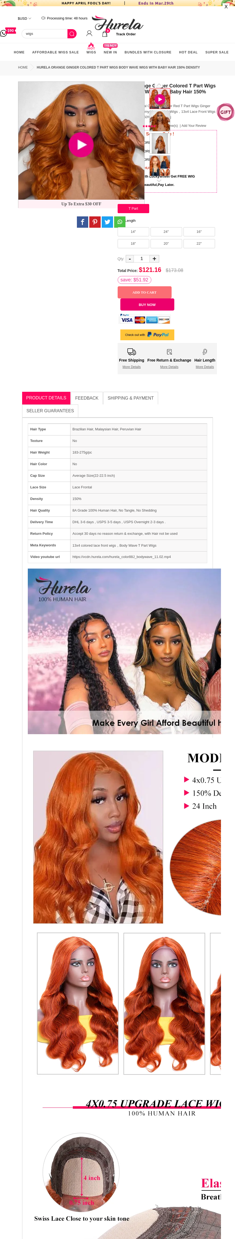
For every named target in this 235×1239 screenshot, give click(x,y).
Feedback (86, 398)
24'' (166, 232)
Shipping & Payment (131, 398)
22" (199, 243)
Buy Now (147, 305)
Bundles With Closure (148, 52)
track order (126, 34)
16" (199, 232)
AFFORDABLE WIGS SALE (55, 52)
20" (166, 243)
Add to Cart (144, 292)
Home (19, 52)
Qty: (121, 259)
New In (110, 50)
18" (133, 243)
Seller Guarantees (50, 411)
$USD (22, 18)
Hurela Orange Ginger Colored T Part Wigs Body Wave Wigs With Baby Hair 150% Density (118, 67)
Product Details (46, 398)
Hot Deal (188, 52)
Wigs (91, 50)
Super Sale (217, 52)
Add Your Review (194, 126)
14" (133, 232)
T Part (133, 208)
